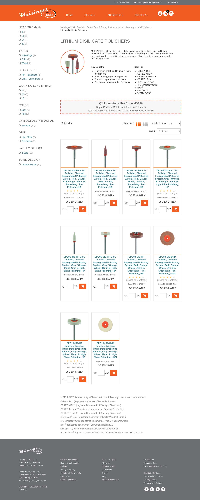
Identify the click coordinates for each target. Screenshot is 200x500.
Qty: (64, 209)
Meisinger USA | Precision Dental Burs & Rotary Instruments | (90, 27)
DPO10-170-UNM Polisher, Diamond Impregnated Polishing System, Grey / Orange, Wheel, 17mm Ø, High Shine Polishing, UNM (105, 350)
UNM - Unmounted (31, 79)
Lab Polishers (143, 27)
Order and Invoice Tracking (155, 466)
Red (24, 114)
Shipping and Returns (153, 483)
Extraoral (27, 125)
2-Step (26, 153)
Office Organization (68, 480)
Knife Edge (27, 55)
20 (23, 44)
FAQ (104, 476)
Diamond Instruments (69, 463)
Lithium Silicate (30, 164)
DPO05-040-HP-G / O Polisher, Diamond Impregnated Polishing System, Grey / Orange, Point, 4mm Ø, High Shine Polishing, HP (74, 264)
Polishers (64, 466)
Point (24, 59)
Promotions (65, 476)
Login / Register (172, 2)
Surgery (141, 15)
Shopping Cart (150, 463)
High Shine (27, 137)
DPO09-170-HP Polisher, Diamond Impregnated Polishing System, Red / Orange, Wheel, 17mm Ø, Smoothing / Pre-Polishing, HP (136, 265)
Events (105, 473)
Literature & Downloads (70, 473)
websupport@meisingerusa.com (148, 2)
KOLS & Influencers (110, 480)
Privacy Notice (150, 480)
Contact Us (107, 470)
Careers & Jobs (108, 466)
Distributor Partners (152, 473)
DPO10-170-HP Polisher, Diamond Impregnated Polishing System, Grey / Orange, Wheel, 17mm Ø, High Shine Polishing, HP (74, 350)
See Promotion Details (143, 110)
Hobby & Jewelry (67, 470)
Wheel (25, 63)
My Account (149, 460)
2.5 (23, 94)
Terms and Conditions (153, 476)
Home (69, 15)
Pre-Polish (27, 141)
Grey (24, 110)
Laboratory (115, 15)
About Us (106, 463)
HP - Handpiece (30, 75)
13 (23, 98)
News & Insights (109, 460)
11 (23, 36)
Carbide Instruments (69, 460)
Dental (89, 15)
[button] (165, 13)
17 (23, 40)
